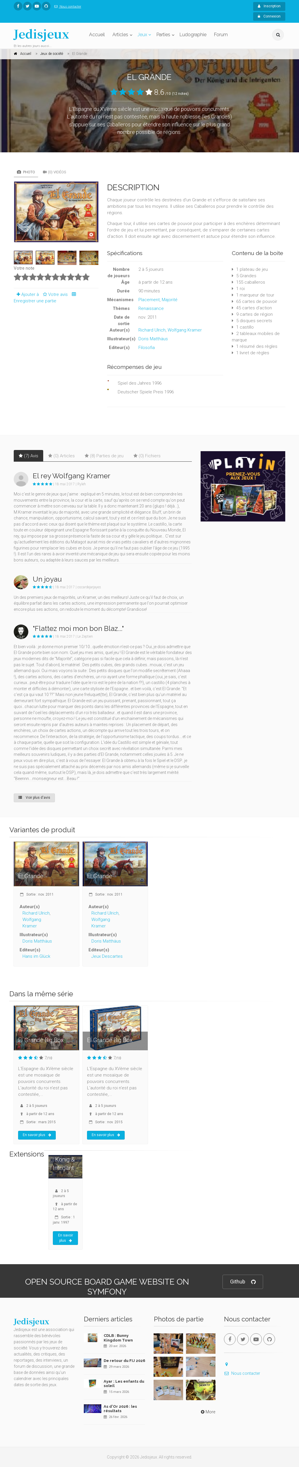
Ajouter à (26, 294)
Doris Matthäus (153, 338)
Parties (163, 34)
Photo (26, 172)
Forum (221, 34)
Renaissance (151, 308)
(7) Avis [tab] (28, 455)
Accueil (97, 34)
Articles (120, 34)
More (207, 1412)
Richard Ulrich (152, 330)
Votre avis (54, 294)
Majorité (170, 299)
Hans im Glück (36, 956)
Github (242, 1282)
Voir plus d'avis (34, 798)
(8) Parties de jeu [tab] (104, 455)
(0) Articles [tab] (61, 455)
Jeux (142, 34)
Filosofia (146, 347)
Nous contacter (66, 6)
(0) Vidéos (54, 172)
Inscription (269, 6)
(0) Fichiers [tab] (147, 455)
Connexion (269, 16)
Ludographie (193, 34)
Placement (149, 299)
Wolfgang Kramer (185, 330)
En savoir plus (37, 1135)
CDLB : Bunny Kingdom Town (118, 1337)
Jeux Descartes (107, 956)
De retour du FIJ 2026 (124, 1360)
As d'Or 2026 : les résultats (120, 1408)
